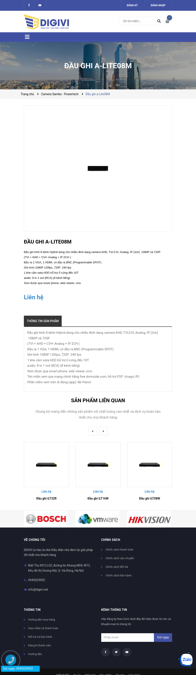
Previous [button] (92, 431)
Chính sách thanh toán (119, 549)
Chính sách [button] (110, 540)
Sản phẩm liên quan (98, 400)
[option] (46, 473)
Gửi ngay (163, 637)
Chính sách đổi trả (117, 566)
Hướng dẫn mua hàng (41, 619)
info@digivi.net (38, 589)
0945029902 (36, 580)
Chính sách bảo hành (119, 575)
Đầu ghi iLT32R (46, 498)
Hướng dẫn (35, 654)
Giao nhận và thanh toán (43, 628)
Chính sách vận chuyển (120, 558)
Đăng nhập (158, 5)
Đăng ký (132, 5)
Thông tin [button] (32, 609)
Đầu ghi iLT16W (98, 498)
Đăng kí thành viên (39, 645)
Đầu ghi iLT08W (149, 498)
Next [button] (103, 431)
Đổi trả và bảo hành (40, 636)
